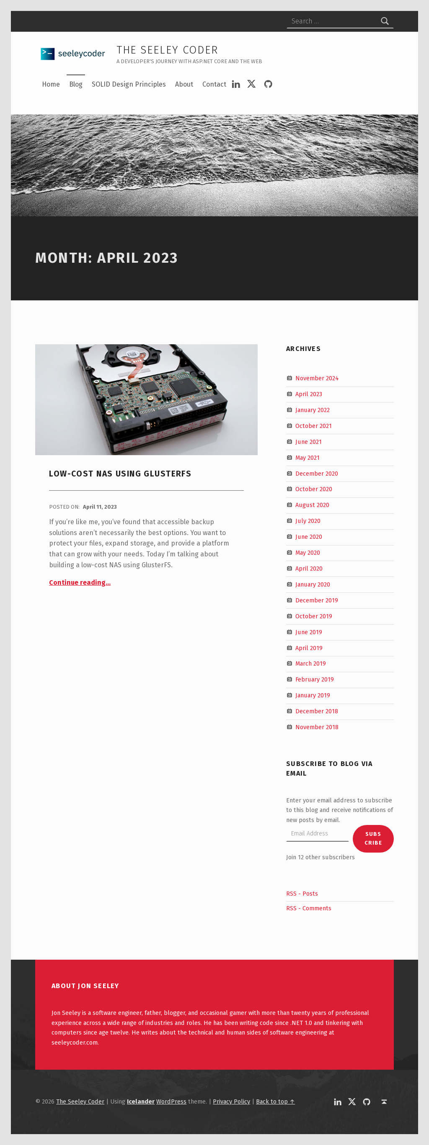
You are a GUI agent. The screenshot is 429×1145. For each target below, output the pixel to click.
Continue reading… (80, 583)
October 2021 (313, 426)
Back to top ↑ (275, 1101)
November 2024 (317, 378)
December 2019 (316, 600)
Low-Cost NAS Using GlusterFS (120, 474)
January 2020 (312, 584)
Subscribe (373, 838)
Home (51, 84)
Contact (214, 84)
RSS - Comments (308, 908)
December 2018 (316, 711)
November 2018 (317, 727)
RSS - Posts (302, 893)
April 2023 (308, 394)
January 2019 (312, 695)
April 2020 (309, 568)
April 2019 (309, 647)
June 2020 (308, 536)
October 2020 (313, 489)
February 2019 (314, 679)
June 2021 (308, 442)
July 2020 (307, 521)
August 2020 (312, 505)
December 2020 (316, 473)
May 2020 (307, 552)
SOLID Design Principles (129, 84)
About (184, 84)
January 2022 (312, 410)
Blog (76, 84)
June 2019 (308, 631)
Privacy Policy (231, 1101)
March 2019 (310, 663)
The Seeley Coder (167, 50)
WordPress (171, 1101)
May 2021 (307, 457)
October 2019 (313, 616)
